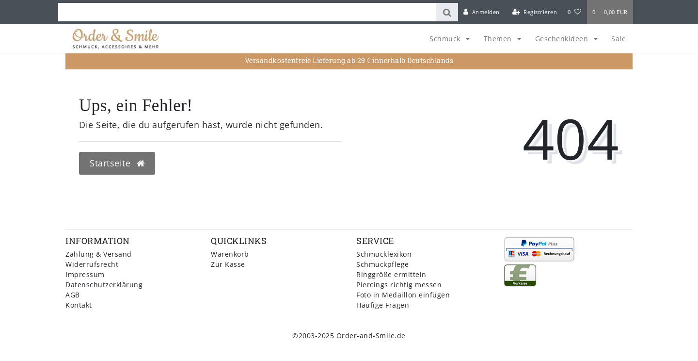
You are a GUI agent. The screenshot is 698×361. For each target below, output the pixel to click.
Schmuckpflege (382, 264)
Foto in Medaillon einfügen (403, 294)
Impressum (85, 274)
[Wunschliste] (574, 12)
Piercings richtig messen (399, 284)
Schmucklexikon (384, 254)
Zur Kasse (228, 264)
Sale (618, 38)
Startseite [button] (117, 163)
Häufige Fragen (382, 305)
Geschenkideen (562, 38)
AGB (72, 294)
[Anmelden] (481, 12)
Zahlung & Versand (98, 254)
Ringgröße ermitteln (391, 274)
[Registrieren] (534, 12)
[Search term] (247, 12)
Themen (499, 38)
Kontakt (78, 305)
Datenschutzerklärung (104, 284)
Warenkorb (230, 254)
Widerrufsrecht (91, 264)
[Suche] (447, 12)
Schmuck (445, 38)
